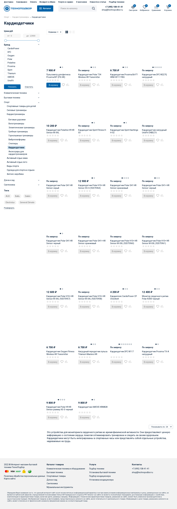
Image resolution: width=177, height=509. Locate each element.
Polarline (9, 62)
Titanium (10, 73)
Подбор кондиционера (100, 476)
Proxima (9, 66)
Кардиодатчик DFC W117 (122, 351)
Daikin (27, 196)
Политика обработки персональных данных (24, 476)
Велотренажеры (16, 123)
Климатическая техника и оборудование (66, 469)
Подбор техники (116, 2)
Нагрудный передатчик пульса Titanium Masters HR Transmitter (92, 354)
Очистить (29, 87)
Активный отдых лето (17, 162)
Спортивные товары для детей (21, 106)
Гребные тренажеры (18, 131)
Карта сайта (9, 478)
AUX (8, 196)
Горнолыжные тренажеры (21, 135)
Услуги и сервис (65, 2)
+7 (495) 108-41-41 (114, 7)
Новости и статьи (98, 2)
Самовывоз (21, 2)
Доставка (8, 2)
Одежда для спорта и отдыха (20, 170)
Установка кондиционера (101, 480)
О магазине (81, 2)
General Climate (27, 202)
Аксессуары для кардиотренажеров (18, 152)
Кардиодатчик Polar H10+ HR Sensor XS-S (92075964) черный (91, 188)
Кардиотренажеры (16, 114)
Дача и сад (52, 480)
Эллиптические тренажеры (22, 127)
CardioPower (11, 48)
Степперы (13, 143)
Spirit (8, 70)
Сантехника (52, 483)
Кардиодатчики (16, 147)
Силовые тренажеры (17, 110)
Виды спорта (13, 166)
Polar (8, 59)
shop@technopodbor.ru (142, 472)
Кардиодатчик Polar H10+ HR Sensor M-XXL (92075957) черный (60, 298)
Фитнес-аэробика (15, 174)
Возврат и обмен (47, 2)
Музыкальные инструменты (60, 487)
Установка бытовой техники (102, 472)
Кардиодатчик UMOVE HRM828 (92, 407)
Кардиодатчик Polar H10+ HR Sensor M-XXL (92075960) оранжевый (123, 243)
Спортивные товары (56, 476)
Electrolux (10, 202)
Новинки (53, 32)
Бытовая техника (55, 472)
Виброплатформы (17, 139)
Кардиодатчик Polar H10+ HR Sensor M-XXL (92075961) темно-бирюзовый (155, 243)
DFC (7, 52)
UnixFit (9, 80)
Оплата (33, 2)
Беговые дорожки (17, 119)
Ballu (17, 196)
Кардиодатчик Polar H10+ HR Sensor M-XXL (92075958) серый (91, 298)
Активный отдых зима (17, 158)
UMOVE (9, 77)
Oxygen (9, 55)
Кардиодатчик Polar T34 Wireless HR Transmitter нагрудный (89, 77)
